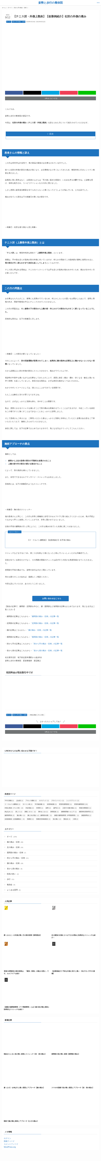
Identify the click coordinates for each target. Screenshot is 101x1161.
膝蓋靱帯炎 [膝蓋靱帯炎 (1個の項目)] (86, 815)
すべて (9, 21)
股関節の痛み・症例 (16, 853)
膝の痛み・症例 (15, 842)
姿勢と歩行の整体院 (50, 2)
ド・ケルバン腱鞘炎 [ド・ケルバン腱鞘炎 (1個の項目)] (12, 804)
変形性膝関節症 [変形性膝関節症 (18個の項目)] (81, 804)
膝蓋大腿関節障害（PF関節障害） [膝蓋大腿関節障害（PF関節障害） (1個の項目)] (66, 815)
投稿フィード (9, 1141)
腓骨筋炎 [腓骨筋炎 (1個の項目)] (54, 811)
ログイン (7, 1138)
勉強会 (11, 885)
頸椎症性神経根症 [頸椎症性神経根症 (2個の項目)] (43, 819)
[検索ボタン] (2, 2)
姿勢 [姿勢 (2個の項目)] (48, 808)
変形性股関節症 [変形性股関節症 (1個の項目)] (65, 804)
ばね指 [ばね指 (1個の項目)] (19, 800)
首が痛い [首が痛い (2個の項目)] (57, 819)
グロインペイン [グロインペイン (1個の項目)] (57, 800)
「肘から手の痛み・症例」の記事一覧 (47, 644)
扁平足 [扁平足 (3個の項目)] (56, 808)
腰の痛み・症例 (15, 863)
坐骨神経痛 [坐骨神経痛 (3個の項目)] (52, 804)
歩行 (10, 879)
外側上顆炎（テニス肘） (37, 715)
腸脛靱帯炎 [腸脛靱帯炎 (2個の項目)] (9, 815)
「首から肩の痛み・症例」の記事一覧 (47, 650)
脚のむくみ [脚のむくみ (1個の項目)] (43, 811)
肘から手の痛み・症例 (18, 21)
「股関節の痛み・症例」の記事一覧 (44, 637)
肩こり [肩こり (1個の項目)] (18, 811)
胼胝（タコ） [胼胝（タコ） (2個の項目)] (30, 811)
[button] (14, 93)
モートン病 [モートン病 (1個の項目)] (27, 804)
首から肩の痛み (14, 869)
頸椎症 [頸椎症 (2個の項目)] (30, 819)
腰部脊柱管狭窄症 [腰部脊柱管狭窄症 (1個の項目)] (86, 811)
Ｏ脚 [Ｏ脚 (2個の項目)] (75, 819)
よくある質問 (14, 890)
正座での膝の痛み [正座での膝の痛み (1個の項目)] (70, 808)
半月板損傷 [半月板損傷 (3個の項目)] (40, 804)
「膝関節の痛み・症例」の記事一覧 (44, 616)
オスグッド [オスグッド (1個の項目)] (44, 800)
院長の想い (13, 874)
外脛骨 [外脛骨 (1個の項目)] (39, 808)
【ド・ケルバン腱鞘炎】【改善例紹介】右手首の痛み (49, 540)
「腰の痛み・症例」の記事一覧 (39, 630)
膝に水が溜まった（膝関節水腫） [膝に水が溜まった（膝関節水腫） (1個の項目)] (40, 815)
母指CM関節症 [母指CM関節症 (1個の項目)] (85, 808)
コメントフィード (11, 1144)
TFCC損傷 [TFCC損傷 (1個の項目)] (9, 800)
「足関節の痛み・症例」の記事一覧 (44, 623)
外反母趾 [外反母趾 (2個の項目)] (30, 808)
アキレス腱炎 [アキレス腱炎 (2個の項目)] (31, 800)
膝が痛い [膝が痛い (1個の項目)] (21, 815)
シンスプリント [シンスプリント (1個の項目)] (72, 800)
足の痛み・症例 (15, 847)
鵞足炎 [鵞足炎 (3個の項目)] (67, 819)
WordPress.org (10, 1147)
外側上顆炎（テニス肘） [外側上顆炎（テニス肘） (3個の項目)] (14, 808)
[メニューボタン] (98, 2)
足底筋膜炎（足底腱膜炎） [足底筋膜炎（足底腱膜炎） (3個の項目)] (15, 819)
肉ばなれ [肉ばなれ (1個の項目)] (9, 811)
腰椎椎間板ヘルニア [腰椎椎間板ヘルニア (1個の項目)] (69, 811)
